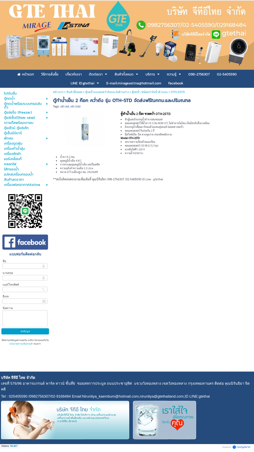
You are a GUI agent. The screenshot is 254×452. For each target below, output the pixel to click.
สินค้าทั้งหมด (74, 92)
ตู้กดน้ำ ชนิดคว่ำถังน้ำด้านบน (150, 92)
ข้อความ (8, 308)
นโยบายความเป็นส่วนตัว (21, 344)
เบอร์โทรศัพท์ (11, 284)
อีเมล (6, 296)
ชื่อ (4, 261)
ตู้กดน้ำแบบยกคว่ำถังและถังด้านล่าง (107, 92)
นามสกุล (8, 272)
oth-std (64, 106)
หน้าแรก (58, 92)
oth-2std (75, 106)
